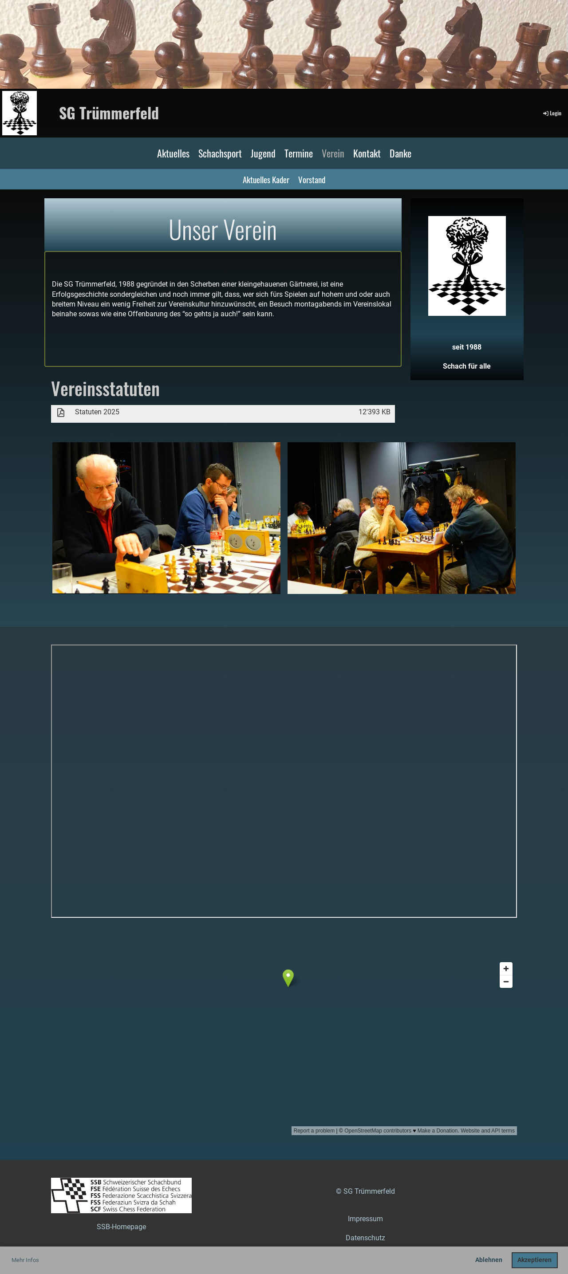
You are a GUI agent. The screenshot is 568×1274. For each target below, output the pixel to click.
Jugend (263, 153)
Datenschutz (365, 1238)
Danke (400, 153)
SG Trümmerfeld (109, 112)
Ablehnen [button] (488, 1260)
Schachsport (220, 153)
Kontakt (367, 153)
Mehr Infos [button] (25, 1260)
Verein (333, 153)
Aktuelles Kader (266, 179)
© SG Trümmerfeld (365, 1191)
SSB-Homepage (121, 1227)
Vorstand (311, 179)
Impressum (365, 1219)
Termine (298, 153)
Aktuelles (173, 153)
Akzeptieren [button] (534, 1260)
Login (551, 113)
